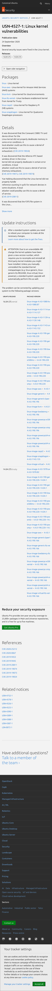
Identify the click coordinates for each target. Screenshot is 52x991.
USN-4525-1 (7, 707)
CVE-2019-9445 (9, 661)
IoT (3, 817)
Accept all (39, 984)
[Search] (41, 3)
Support (5, 870)
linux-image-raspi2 (35, 451)
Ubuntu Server (8, 835)
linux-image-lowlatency (37, 411)
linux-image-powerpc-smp (38, 427)
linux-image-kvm (34, 406)
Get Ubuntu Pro (11, 627)
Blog (35, 929)
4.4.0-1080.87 (33, 304)
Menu (47, 3)
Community (17, 929)
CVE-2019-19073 (10, 174)
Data (8, 888)
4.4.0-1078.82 (33, 472)
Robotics (6, 811)
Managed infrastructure (13, 799)
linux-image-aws (34, 389)
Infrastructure (18, 888)
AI (3, 888)
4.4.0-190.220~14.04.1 (37, 480)
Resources (6, 933)
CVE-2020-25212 (9, 649)
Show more (7, 211)
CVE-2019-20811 (10, 196)
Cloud (4, 841)
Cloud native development (14, 896)
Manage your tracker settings (17, 984)
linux (4, 83)
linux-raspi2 (7, 105)
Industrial (18, 908)
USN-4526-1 (7, 703)
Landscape (7, 852)
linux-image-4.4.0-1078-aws (39, 469)
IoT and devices (29, 892)
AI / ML (5, 805)
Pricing (5, 876)
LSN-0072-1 (7, 727)
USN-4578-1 (7, 699)
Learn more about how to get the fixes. (25, 239)
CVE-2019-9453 (9, 657)
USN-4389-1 (7, 715)
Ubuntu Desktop (9, 829)
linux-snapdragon (9, 112)
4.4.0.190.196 (33, 402)
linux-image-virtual (35, 464)
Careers (27, 929)
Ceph (4, 787)
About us (6, 929)
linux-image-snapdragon (37, 456)
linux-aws (6, 87)
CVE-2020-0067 (9, 653)
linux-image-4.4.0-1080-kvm (39, 301)
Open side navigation (15, 69)
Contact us (9, 923)
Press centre (18, 933)
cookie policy (27, 977)
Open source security (11, 892)
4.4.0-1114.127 (33, 312)
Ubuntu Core (8, 823)
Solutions (6, 882)
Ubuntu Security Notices (15, 18)
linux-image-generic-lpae (38, 399)
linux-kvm (6, 94)
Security (6, 846)
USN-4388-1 (7, 719)
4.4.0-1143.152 (33, 328)
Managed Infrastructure (36, 888)
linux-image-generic (36, 394)
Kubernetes (7, 793)
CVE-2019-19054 (21, 151)
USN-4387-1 (7, 723)
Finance (5, 912)
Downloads (7, 864)
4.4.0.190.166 (33, 540)
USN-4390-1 (7, 711)
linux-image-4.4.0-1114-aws (39, 309)
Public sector (30, 908)
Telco (40, 908)
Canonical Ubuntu (10, 3)
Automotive (7, 908)
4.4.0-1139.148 (33, 320)
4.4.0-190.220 (33, 336)
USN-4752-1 (7, 695)
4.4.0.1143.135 (33, 459)
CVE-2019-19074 (26, 174)
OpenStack (7, 781)
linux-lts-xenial (8, 98)
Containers (7, 858)
